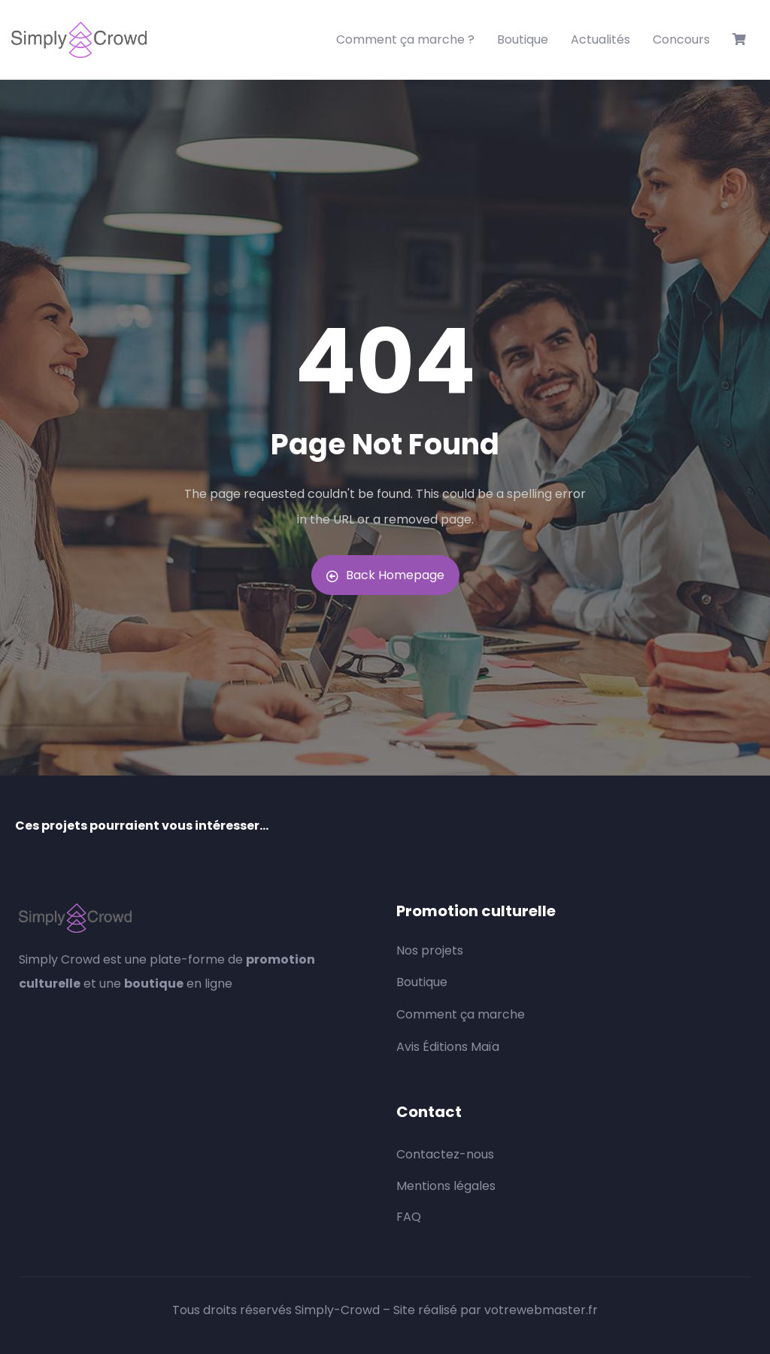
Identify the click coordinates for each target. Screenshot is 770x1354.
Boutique (522, 39)
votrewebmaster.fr (541, 1310)
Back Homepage (385, 575)
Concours (681, 39)
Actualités (600, 39)
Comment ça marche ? (405, 39)
